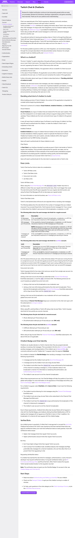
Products (12, 1)
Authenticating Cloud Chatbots (33, 371)
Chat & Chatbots (6, 20)
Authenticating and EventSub (9, 38)
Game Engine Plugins (7, 63)
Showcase (20, 1)
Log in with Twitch (69, 1)
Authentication (6, 53)
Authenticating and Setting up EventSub (45, 477)
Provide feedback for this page (29, 492)
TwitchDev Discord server (33, 488)
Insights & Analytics (7, 73)
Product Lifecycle (6, 94)
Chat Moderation (6, 42)
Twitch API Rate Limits (54, 195)
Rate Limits (5, 29)
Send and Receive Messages (9, 40)
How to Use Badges (26, 382)
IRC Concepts (5, 47)
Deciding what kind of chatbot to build (8, 27)
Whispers (4, 43)
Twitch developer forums (61, 486)
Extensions (5, 70)
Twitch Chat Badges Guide (42, 382)
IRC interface (48, 39)
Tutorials (46, 1)
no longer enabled (37, 302)
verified (59, 240)
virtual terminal (56, 155)
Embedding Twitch (7, 66)
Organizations (6, 56)
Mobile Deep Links (7, 77)
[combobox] (9, 6)
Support (28, 1)
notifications (34, 85)
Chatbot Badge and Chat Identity (9, 32)
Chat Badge (63, 347)
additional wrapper (34, 29)
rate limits (68, 424)
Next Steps (5, 36)
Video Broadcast (6, 84)
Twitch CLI (5, 87)
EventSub (4, 16)
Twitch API (5, 13)
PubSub (4, 80)
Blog (34, 1)
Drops (3, 60)
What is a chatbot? (7, 24)
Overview (4, 9)
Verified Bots (6, 34)
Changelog (5, 91)
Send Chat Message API (37, 185)
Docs (39, 1)
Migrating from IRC (6, 45)
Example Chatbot (6, 49)
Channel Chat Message (61, 276)
